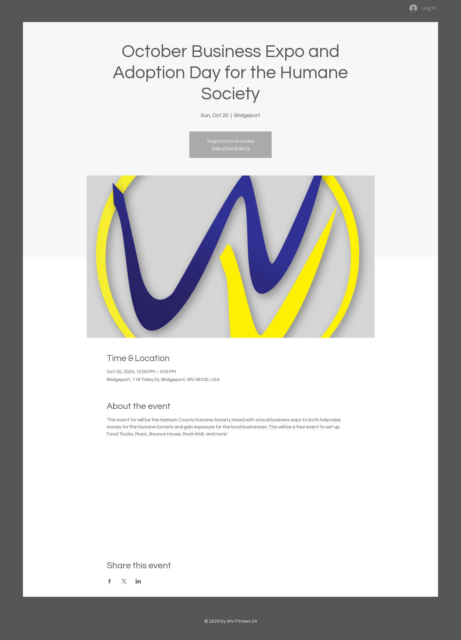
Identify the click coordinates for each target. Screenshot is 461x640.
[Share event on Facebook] (109, 581)
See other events (231, 148)
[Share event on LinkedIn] (138, 581)
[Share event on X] (124, 581)
